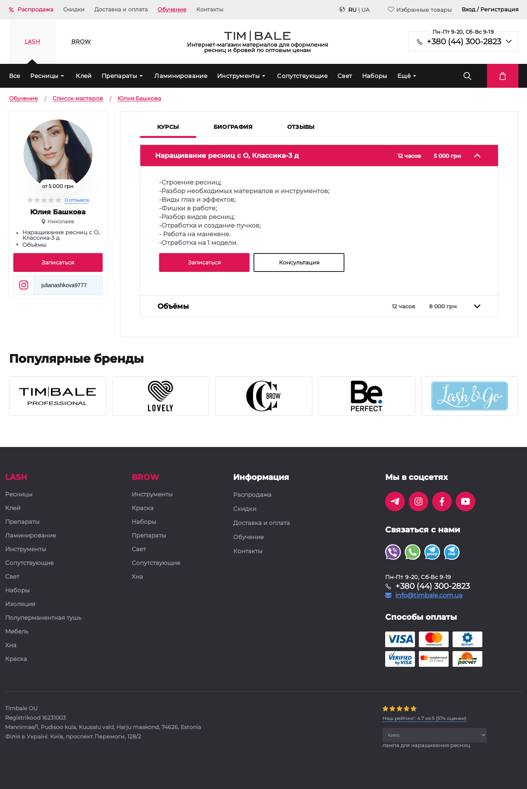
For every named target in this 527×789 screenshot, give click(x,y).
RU (352, 9)
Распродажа (35, 9)
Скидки (74, 9)
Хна (10, 645)
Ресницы (44, 76)
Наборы (375, 76)
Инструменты (238, 76)
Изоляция (20, 604)
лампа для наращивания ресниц (426, 745)
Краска (16, 659)
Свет (344, 76)
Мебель (16, 632)
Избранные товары (420, 10)
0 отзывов (77, 200)
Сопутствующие (302, 76)
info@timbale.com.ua (428, 595)
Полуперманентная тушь (43, 618)
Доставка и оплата (121, 9)
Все (14, 76)
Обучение (172, 9)
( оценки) (424, 718)
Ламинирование (180, 76)
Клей (84, 76)
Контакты (209, 9)
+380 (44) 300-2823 (464, 41)
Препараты (119, 76)
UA (365, 9)
